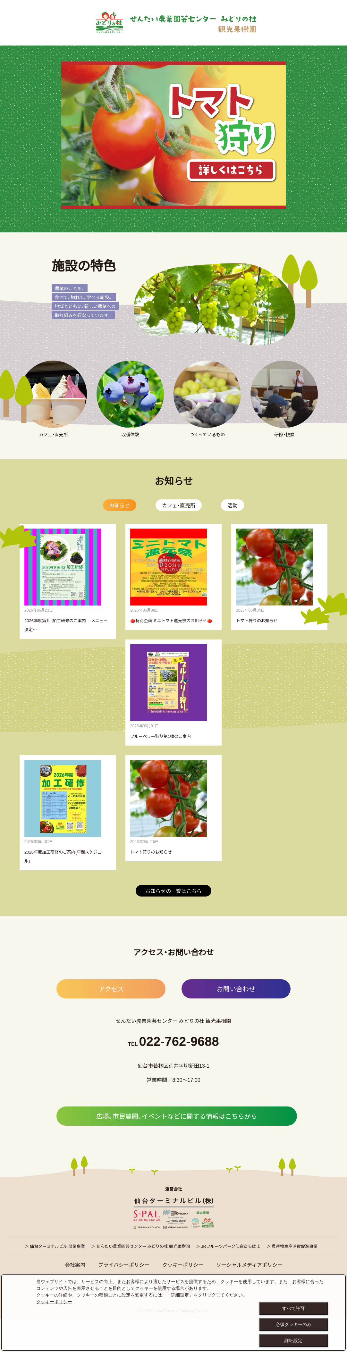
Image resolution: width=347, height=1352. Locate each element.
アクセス (111, 1021)
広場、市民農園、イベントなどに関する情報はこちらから (176, 1148)
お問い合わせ (236, 1021)
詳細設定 (293, 1340)
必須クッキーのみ (293, 1324)
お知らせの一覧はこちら (173, 923)
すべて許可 (293, 1308)
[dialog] (173, 1312)
